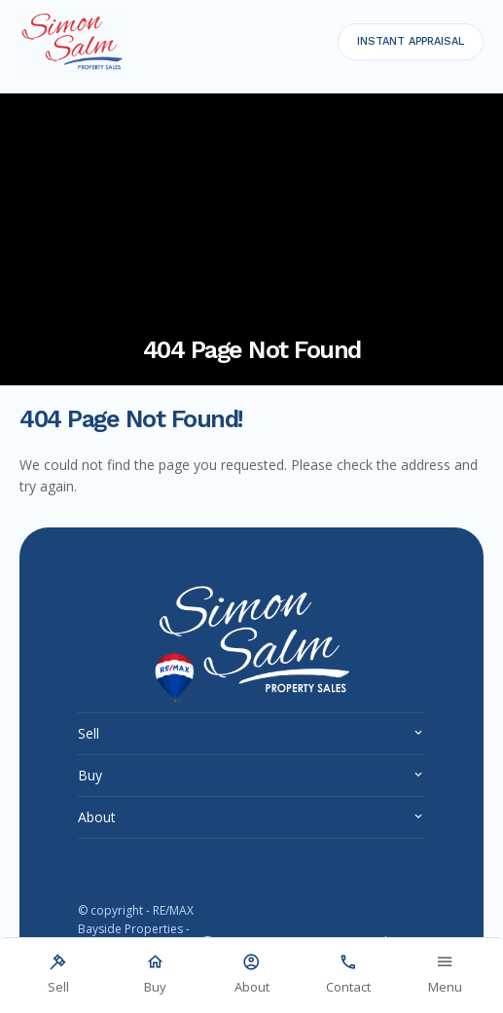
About (97, 817)
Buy (90, 775)
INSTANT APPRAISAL (410, 41)
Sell (88, 733)
